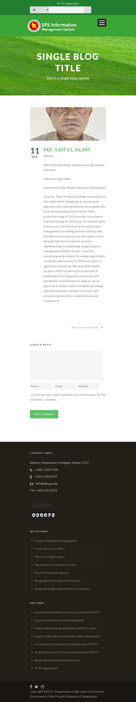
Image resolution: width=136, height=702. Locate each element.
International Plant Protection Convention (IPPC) (67, 612)
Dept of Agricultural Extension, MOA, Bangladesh (67, 636)
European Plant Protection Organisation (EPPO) (66, 644)
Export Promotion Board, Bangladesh (59, 620)
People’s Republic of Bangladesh (56, 540)
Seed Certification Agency (52, 572)
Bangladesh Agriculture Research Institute (62, 588)
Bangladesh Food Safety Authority (57, 660)
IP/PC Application (46, 668)
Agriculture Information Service (55, 564)
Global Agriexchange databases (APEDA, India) (65, 628)
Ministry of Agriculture (50, 556)
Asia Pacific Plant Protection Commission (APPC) (67, 652)
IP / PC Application (68, 3)
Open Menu (102, 22)
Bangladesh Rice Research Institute (58, 580)
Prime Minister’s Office (50, 548)
